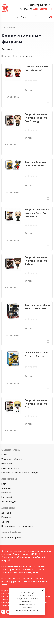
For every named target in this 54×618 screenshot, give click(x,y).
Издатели (6, 492)
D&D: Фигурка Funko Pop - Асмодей (36, 68)
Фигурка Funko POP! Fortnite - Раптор (36, 354)
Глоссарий (6, 497)
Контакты (6, 517)
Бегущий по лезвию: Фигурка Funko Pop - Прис (37, 404)
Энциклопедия (8, 501)
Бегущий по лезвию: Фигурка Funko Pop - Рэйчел (37, 261)
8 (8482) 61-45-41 (40, 5)
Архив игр (6, 488)
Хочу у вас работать (11, 459)
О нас (4, 454)
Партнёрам (7, 463)
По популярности (23, 56)
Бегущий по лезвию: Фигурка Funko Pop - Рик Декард (37, 118)
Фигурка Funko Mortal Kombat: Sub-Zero (37, 307)
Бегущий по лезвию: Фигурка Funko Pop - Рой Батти (37, 213)
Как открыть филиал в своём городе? (20, 472)
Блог (3, 483)
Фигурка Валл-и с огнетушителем (35, 163)
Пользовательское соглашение (17, 526)
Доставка (6, 513)
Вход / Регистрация (11, 537)
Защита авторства (10, 468)
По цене (5, 56)
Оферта (5, 521)
